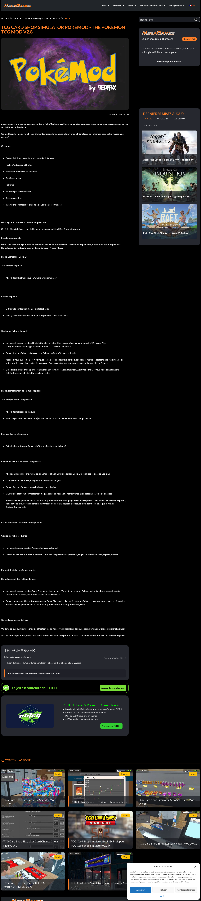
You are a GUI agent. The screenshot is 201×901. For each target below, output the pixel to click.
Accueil (5, 18)
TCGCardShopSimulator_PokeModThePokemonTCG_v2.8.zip (33, 673)
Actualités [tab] (162, 119)
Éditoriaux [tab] (179, 119)
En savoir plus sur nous (169, 61)
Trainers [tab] (147, 119)
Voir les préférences (186, 890)
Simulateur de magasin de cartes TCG (41, 18)
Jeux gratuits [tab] (150, 125)
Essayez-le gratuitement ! (113, 687)
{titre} (162, 896)
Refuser (163, 890)
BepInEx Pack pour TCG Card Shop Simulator (34, 277)
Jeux (16, 18)
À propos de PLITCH (111, 726)
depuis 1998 (189, 39)
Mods (67, 18)
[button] (195, 866)
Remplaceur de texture (23, 411)
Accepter (140, 890)
